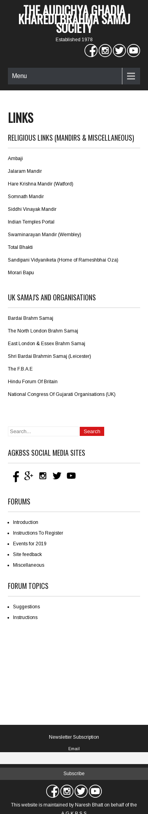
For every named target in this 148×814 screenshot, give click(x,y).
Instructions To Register (38, 533)
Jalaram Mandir (25, 171)
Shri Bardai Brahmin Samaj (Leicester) (49, 356)
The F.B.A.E (20, 369)
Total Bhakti (20, 247)
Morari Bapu (21, 272)
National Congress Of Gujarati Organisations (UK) (62, 394)
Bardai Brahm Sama (30, 318)
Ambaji (15, 158)
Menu (19, 76)
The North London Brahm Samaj (43, 331)
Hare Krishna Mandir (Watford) (40, 184)
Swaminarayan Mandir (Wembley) (44, 234)
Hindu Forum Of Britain (33, 381)
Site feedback (27, 554)
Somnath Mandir (26, 196)
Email (74, 748)
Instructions (25, 617)
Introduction (25, 522)
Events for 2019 (30, 543)
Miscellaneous (28, 565)
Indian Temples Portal (31, 222)
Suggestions (26, 607)
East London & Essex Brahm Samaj (46, 343)
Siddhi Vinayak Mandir (32, 209)
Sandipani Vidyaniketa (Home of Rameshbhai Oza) (63, 260)
